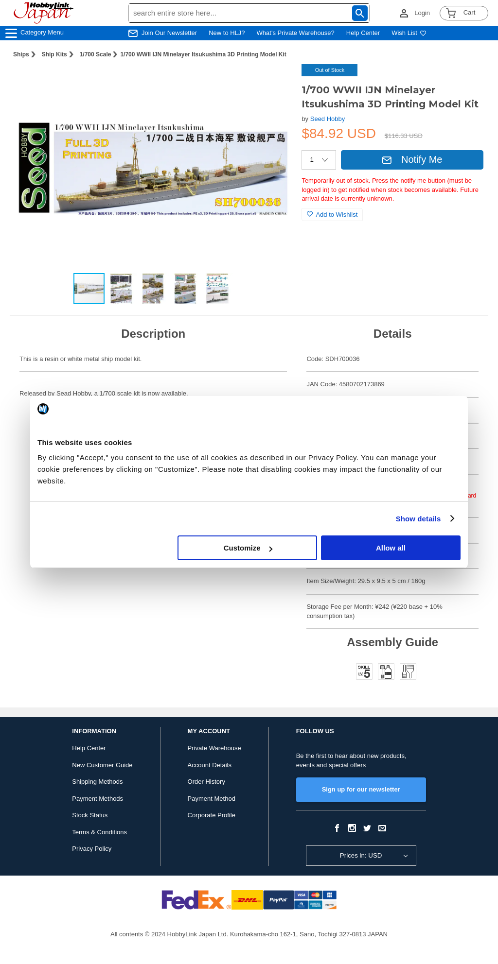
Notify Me (412, 159)
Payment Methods (97, 798)
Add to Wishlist (332, 214)
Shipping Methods (97, 781)
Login (422, 13)
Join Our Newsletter (169, 32)
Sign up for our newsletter (361, 789)
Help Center (363, 32)
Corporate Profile (211, 815)
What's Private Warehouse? (296, 32)
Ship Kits (54, 54)
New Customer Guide (102, 765)
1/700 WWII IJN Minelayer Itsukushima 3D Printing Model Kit (203, 54)
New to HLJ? (227, 32)
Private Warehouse (214, 748)
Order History (206, 781)
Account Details (209, 765)
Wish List (409, 32)
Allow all (391, 548)
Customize (248, 548)
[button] (274, 81)
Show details (418, 519)
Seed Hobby (327, 118)
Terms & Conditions (99, 832)
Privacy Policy (91, 848)
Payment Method (211, 798)
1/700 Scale (95, 54)
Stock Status (89, 815)
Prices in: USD (361, 855)
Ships (21, 54)
